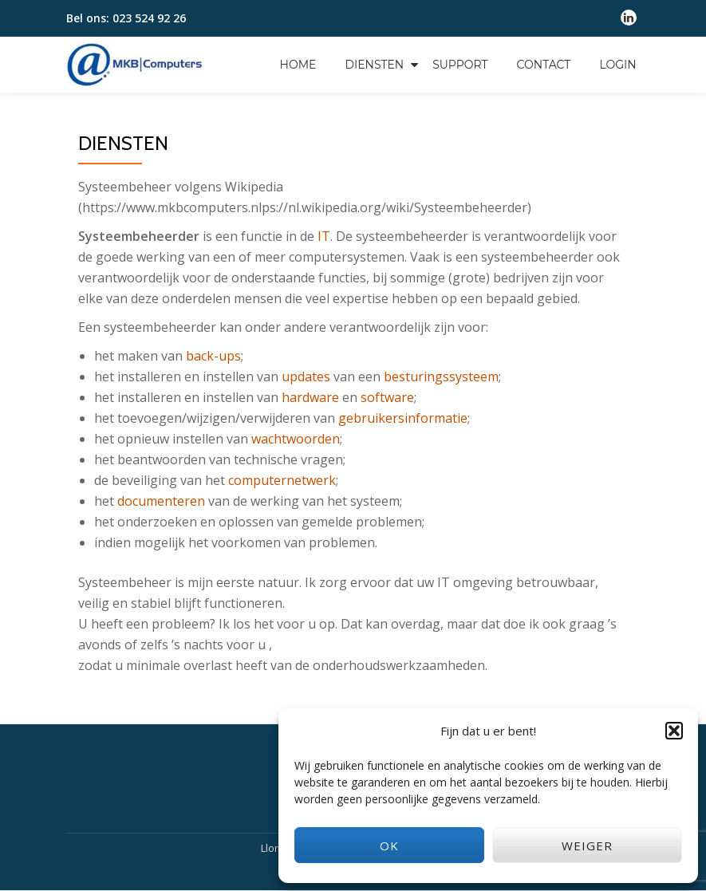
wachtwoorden (295, 438)
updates (306, 376)
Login (617, 64)
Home (298, 64)
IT (324, 236)
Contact (544, 64)
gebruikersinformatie (402, 418)
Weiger (587, 846)
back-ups (213, 356)
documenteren (161, 501)
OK (389, 846)
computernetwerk (282, 480)
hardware (310, 397)
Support (459, 64)
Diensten (374, 64)
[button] (674, 731)
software (387, 397)
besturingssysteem (441, 376)
